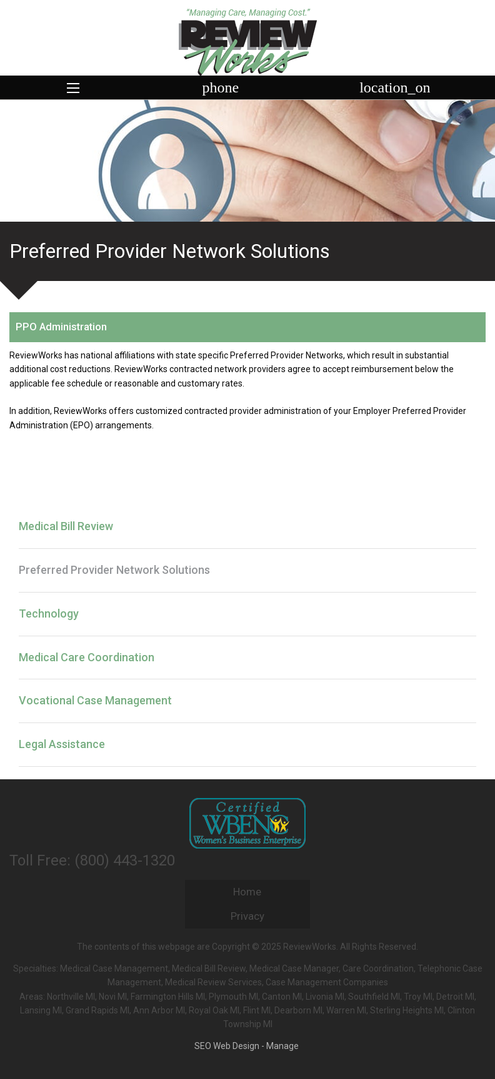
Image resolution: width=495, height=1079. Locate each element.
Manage (282, 1046)
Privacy (247, 916)
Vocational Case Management (95, 700)
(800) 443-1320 (124, 860)
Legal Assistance (62, 744)
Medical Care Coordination (86, 657)
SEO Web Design (226, 1046)
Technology (49, 613)
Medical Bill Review (66, 526)
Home (247, 891)
